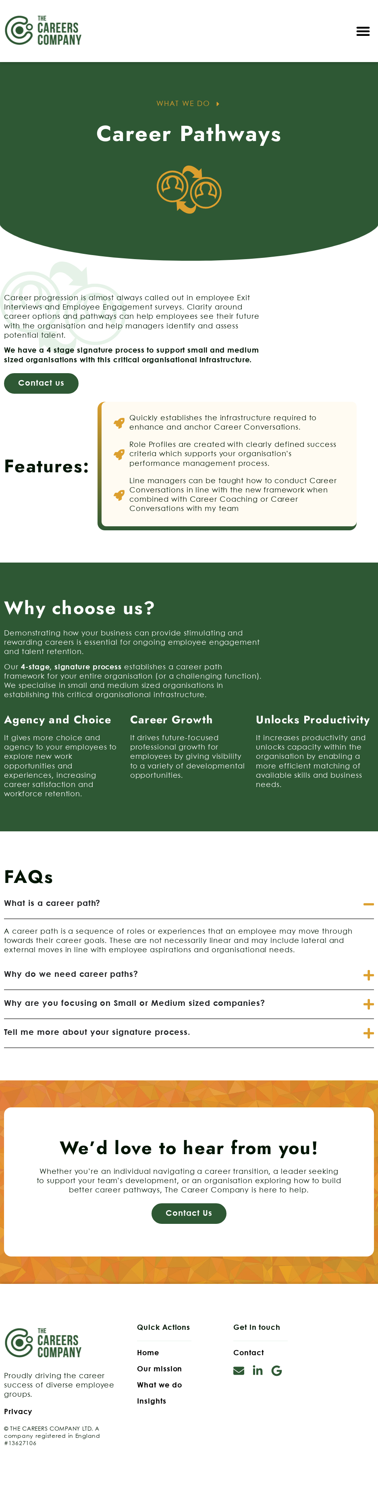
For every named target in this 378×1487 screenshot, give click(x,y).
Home (148, 1353)
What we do (159, 1385)
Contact (248, 1353)
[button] (363, 31)
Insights (151, 1401)
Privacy (18, 1412)
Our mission (159, 1369)
